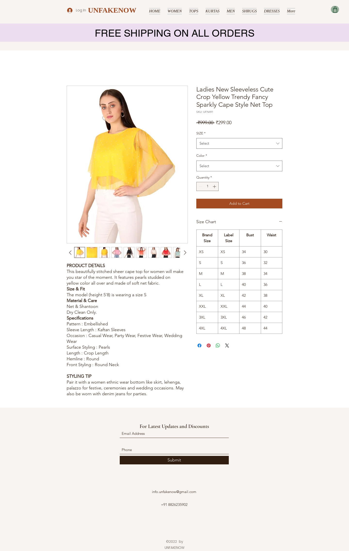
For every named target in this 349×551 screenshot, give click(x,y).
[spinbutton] (207, 186)
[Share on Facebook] (199, 345)
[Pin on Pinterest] (209, 345)
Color (201, 155)
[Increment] (215, 186)
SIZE (201, 133)
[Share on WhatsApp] (218, 345)
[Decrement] (200, 186)
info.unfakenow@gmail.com (174, 491)
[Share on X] (227, 345)
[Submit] (174, 460)
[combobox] (239, 143)
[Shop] (335, 9)
